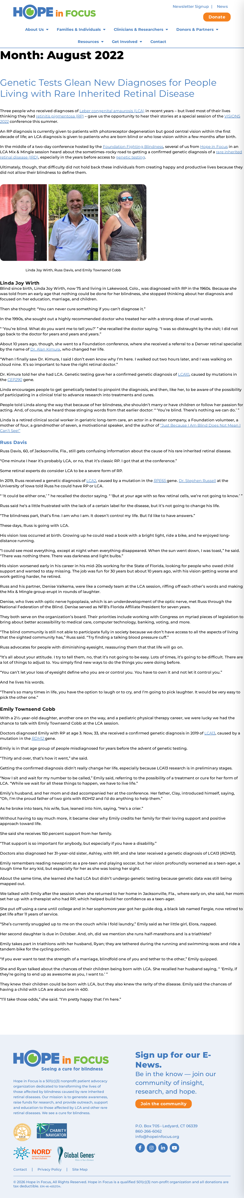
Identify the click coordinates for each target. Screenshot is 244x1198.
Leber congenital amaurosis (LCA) (111, 111)
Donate (217, 17)
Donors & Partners (195, 29)
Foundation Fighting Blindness (133, 146)
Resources (88, 41)
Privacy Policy (50, 1169)
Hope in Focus (214, 146)
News (222, 6)
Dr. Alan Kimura (45, 349)
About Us (34, 29)
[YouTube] (174, 1148)
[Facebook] (140, 1148)
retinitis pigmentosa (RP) (60, 116)
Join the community (163, 1103)
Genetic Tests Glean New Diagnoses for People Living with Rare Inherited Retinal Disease (108, 88)
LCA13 (209, 733)
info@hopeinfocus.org (157, 1136)
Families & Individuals (79, 29)
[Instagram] (151, 1148)
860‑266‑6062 (148, 1131)
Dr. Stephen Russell (197, 480)
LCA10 (183, 374)
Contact (158, 41)
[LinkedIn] (163, 1148)
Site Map (79, 1169)
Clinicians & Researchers (138, 29)
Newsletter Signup (191, 6)
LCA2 (91, 480)
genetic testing (130, 157)
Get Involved (124, 41)
